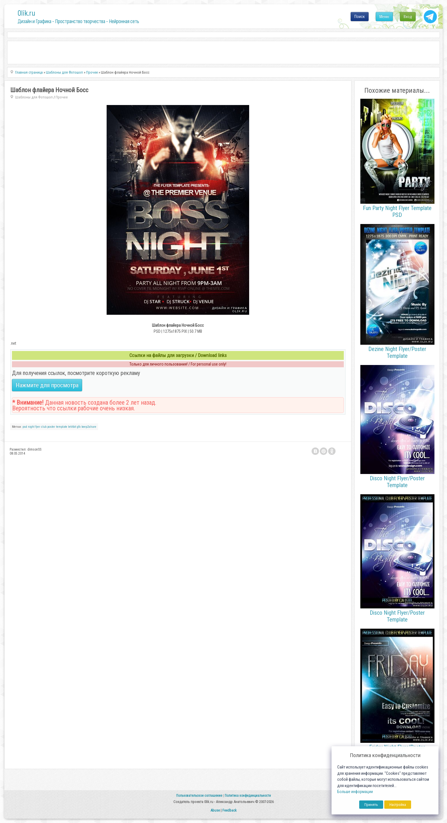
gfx (79, 427)
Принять (371, 804)
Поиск (359, 16)
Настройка (397, 804)
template (61, 427)
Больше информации (355, 791)
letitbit (72, 427)
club (43, 427)
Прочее (62, 97)
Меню (384, 16)
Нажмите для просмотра (47, 385)
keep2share (89, 427)
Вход (408, 16)
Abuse (215, 810)
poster (51, 427)
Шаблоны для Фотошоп (34, 97)
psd (25, 427)
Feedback (229, 810)
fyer (37, 427)
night (31, 427)
